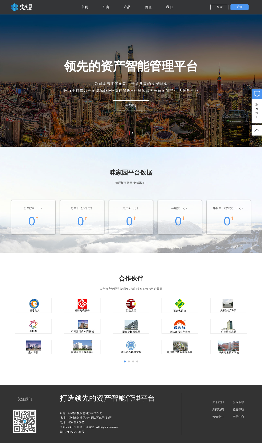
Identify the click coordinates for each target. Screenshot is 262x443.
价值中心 (218, 416)
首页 (85, 7)
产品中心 (238, 416)
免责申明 (238, 409)
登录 (220, 7)
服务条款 (238, 402)
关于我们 (218, 402)
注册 (240, 7)
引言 (106, 7)
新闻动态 (218, 409)
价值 (148, 7)
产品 (127, 7)
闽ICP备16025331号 (72, 431)
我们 (169, 7)
